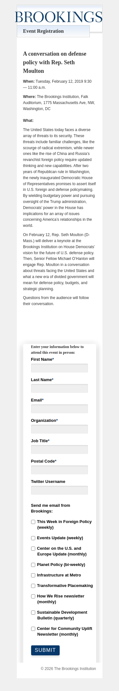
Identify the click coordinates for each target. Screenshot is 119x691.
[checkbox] (59, 578)
